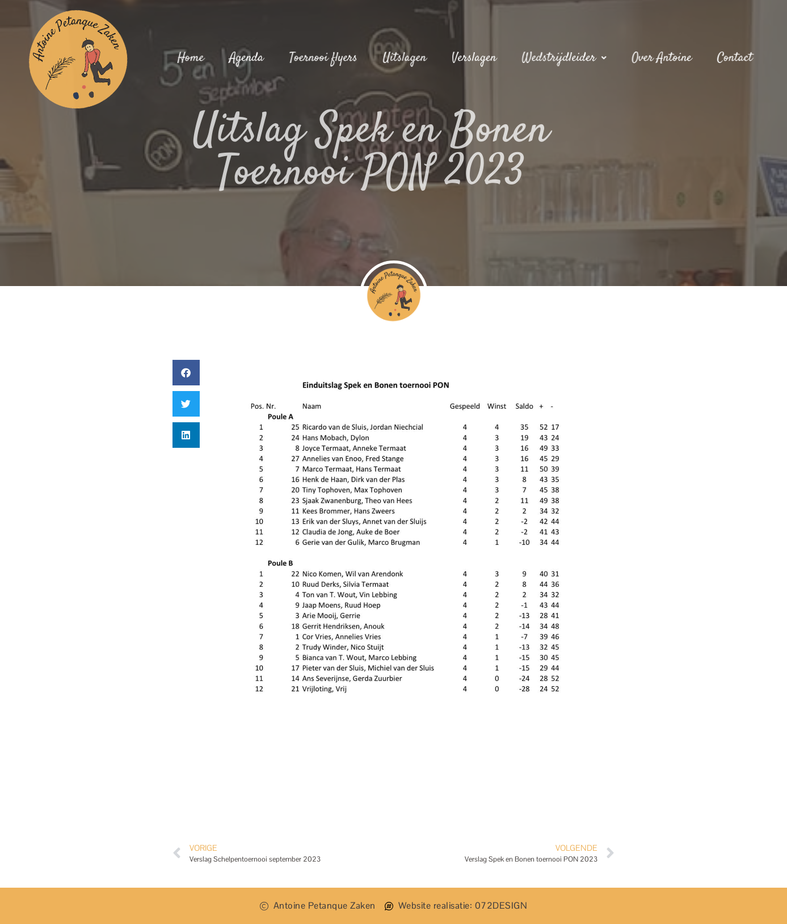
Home (193, 58)
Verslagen (474, 58)
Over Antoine (660, 58)
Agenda (249, 58)
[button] (186, 372)
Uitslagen (405, 58)
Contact (732, 58)
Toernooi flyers (324, 58)
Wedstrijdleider (563, 58)
